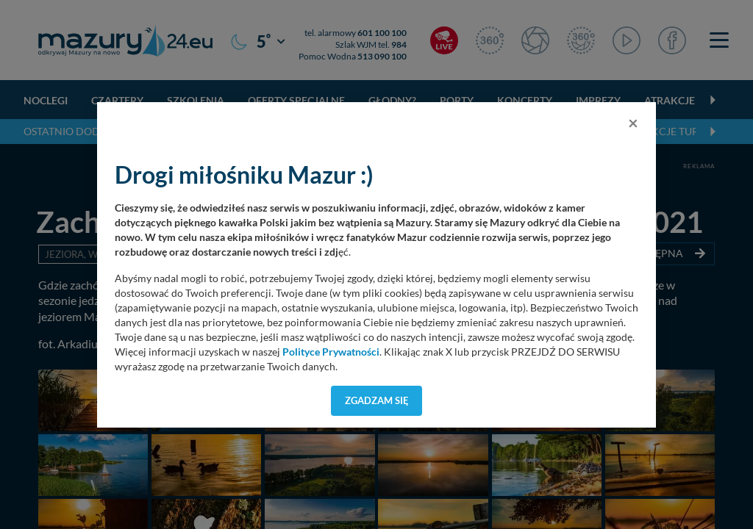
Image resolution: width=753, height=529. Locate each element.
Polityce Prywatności (330, 352)
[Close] (633, 122)
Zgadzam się (377, 400)
